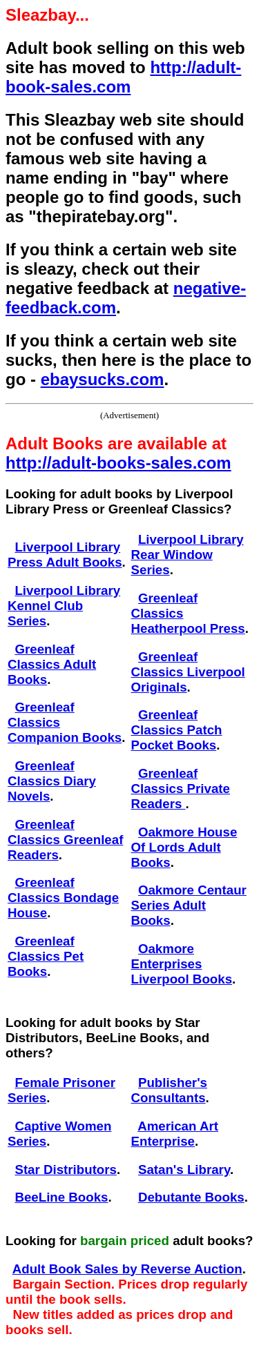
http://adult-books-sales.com (118, 462)
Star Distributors (66, 1169)
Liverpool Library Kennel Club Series (64, 605)
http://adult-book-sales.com (123, 77)
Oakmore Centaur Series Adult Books (189, 905)
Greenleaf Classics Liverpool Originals (188, 671)
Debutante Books (191, 1197)
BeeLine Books (61, 1197)
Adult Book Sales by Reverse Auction (127, 1269)
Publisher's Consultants (169, 1090)
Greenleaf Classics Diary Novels (52, 781)
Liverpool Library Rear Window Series (187, 554)
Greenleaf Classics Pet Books (46, 956)
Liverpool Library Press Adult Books (65, 554)
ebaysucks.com (102, 379)
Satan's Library (184, 1169)
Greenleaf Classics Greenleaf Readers (65, 839)
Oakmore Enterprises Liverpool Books (182, 963)
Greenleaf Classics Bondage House (63, 897)
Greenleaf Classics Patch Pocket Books (176, 729)
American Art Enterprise (174, 1133)
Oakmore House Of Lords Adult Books (184, 847)
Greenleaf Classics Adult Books (52, 664)
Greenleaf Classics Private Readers (181, 788)
